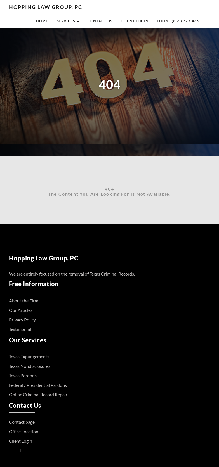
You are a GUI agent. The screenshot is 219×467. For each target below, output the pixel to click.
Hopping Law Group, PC (45, 7)
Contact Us (100, 21)
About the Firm (23, 300)
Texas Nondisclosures (29, 366)
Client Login (135, 21)
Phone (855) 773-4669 (179, 21)
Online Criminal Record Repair (38, 394)
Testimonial (20, 329)
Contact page (22, 422)
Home (42, 21)
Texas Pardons (23, 375)
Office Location (23, 431)
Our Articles (20, 310)
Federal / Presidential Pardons (38, 385)
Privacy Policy (22, 319)
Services (68, 21)
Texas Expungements (29, 356)
